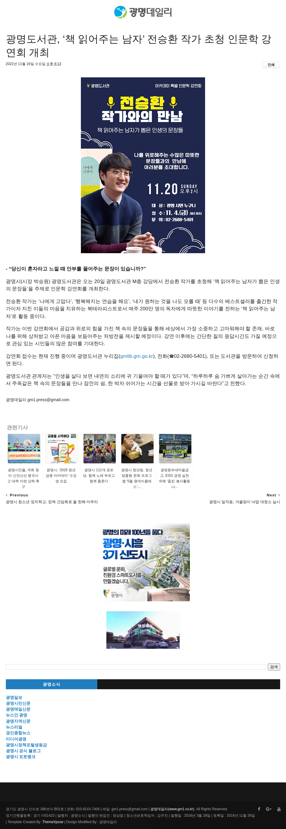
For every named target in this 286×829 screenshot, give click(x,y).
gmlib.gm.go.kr (136, 356)
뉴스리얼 (14, 727)
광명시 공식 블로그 (23, 750)
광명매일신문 (18, 709)
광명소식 (51, 684)
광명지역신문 (18, 721)
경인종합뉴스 (18, 733)
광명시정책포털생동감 (26, 745)
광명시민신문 (18, 703)
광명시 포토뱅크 (21, 756)
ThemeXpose (52, 822)
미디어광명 (16, 739)
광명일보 (14, 697)
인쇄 (271, 65)
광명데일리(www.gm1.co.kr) (172, 809)
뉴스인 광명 (17, 715)
